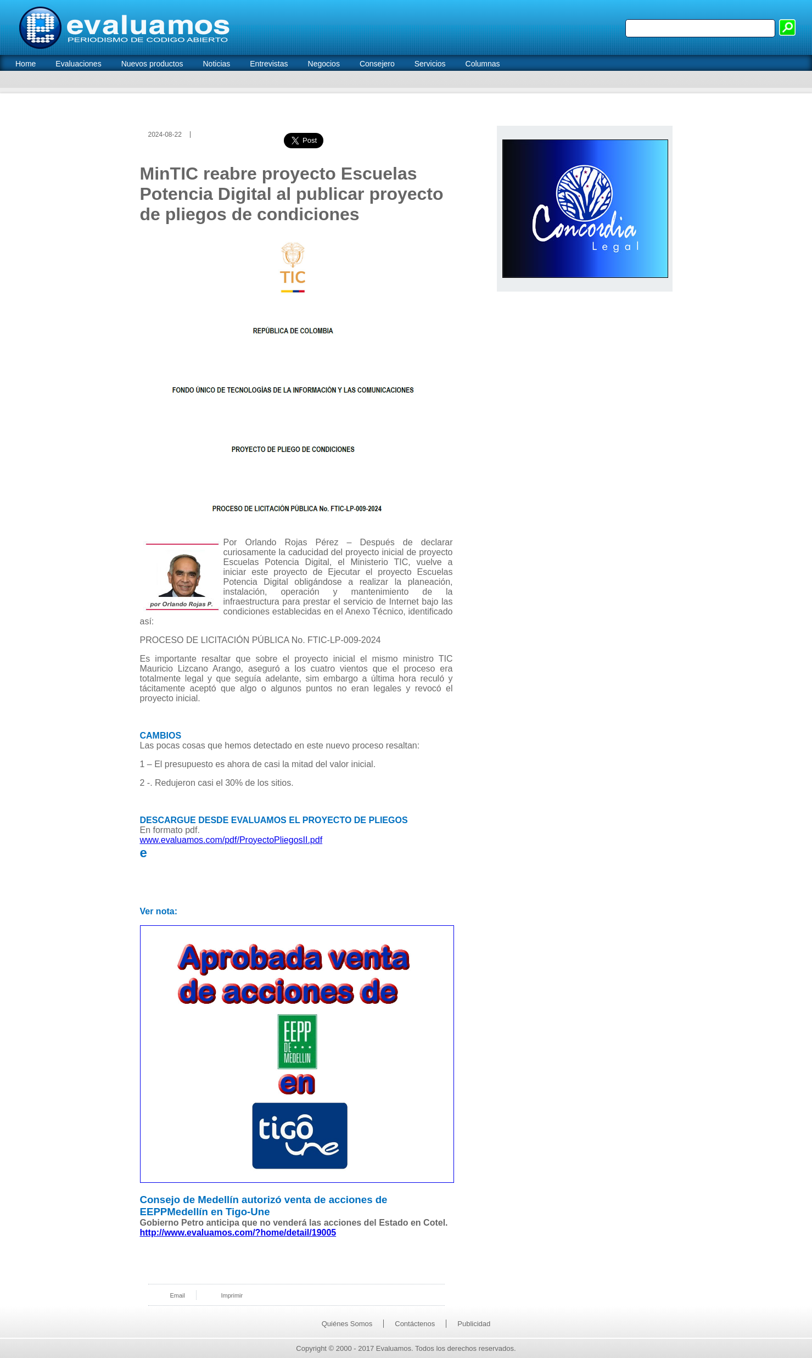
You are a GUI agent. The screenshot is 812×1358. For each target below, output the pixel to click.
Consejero (377, 63)
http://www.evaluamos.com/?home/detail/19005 (238, 1232)
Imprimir (232, 1295)
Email (178, 1295)
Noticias (216, 63)
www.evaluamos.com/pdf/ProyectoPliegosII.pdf (231, 840)
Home (25, 63)
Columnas (483, 63)
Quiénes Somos (347, 1324)
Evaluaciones (78, 63)
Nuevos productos (152, 63)
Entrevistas (269, 63)
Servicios (430, 63)
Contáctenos (415, 1324)
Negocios (324, 63)
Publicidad (473, 1324)
